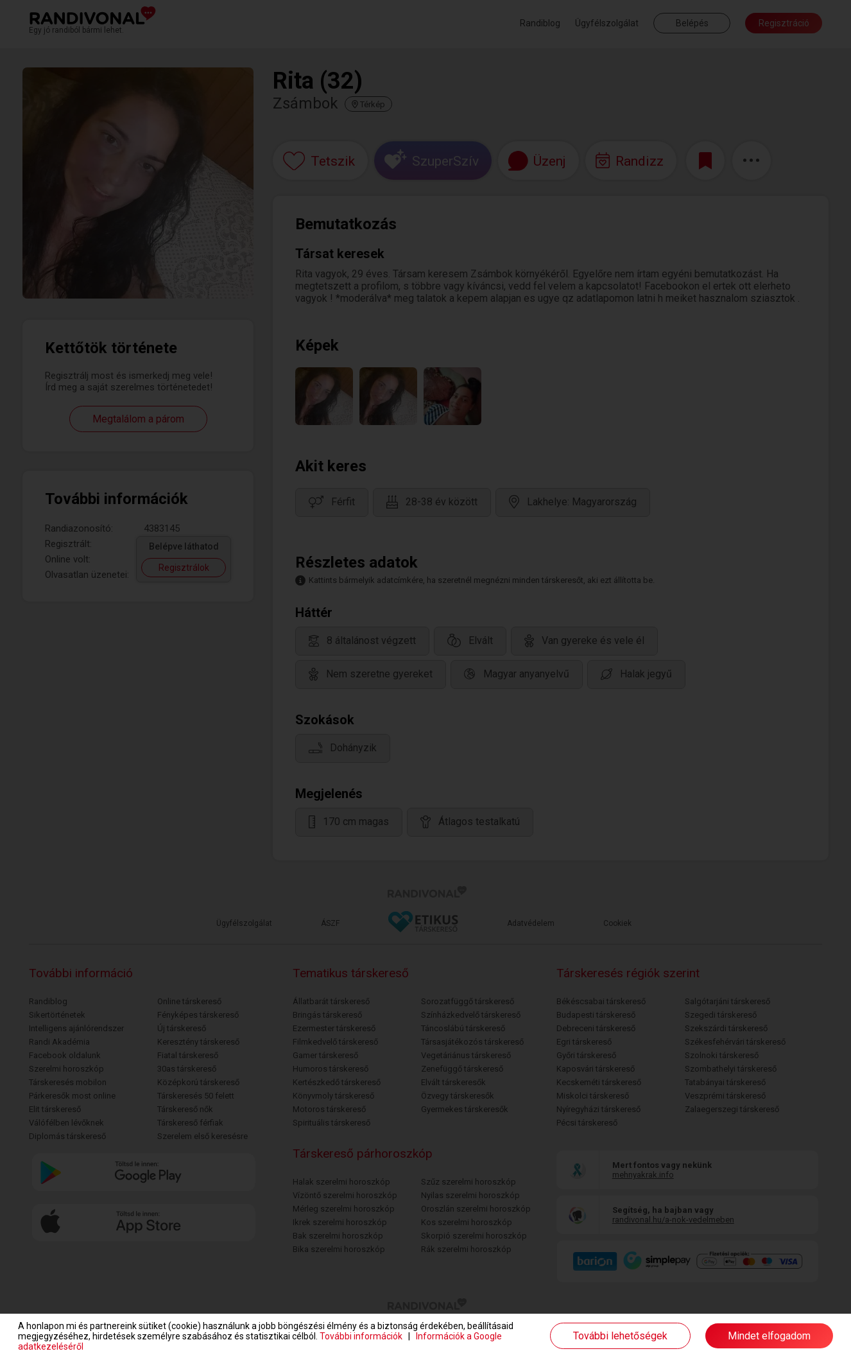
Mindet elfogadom (769, 1336)
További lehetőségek (620, 1336)
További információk (361, 1336)
